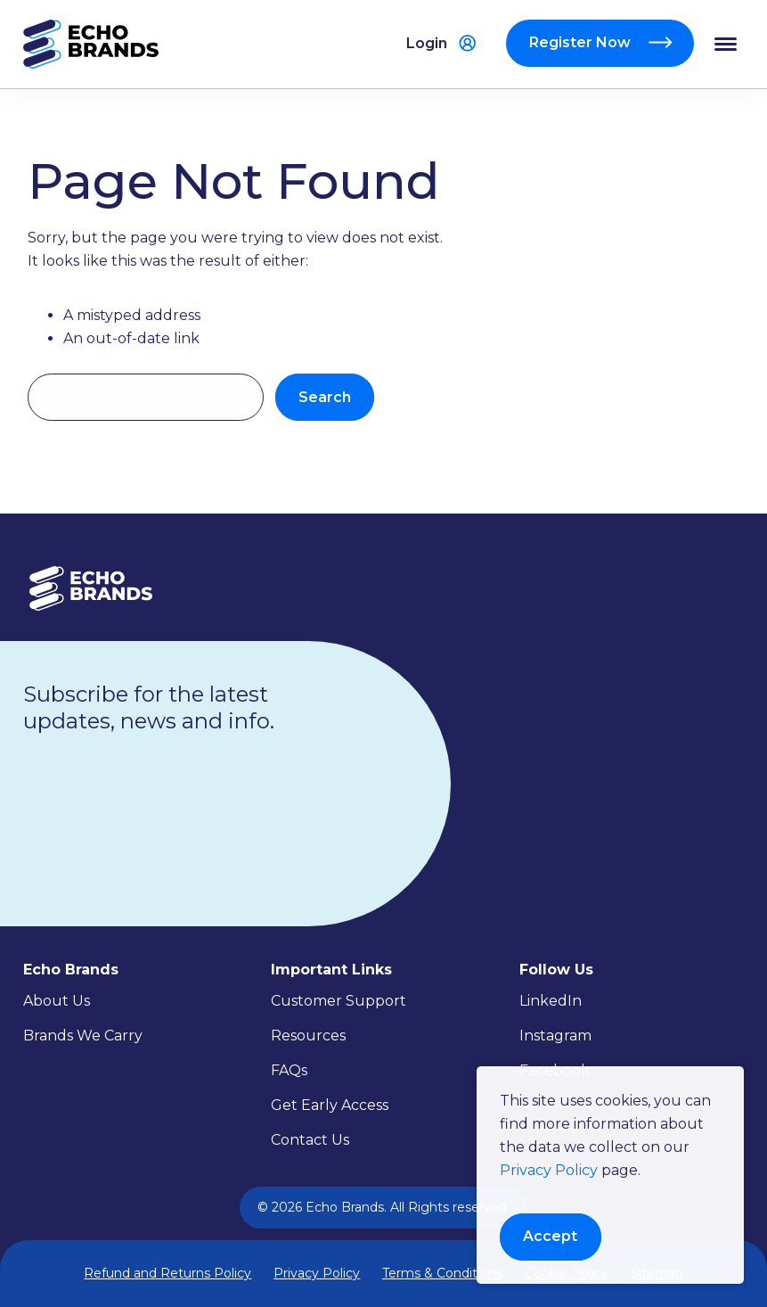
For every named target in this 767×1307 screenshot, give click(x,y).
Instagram (555, 1035)
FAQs (289, 1070)
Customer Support (338, 1000)
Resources (308, 1035)
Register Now (581, 42)
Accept (550, 1236)
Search (324, 397)
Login (426, 43)
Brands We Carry (83, 1035)
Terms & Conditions (442, 1273)
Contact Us (310, 1139)
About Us (56, 1000)
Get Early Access (329, 1105)
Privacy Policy (549, 1170)
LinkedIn (550, 1000)
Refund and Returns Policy (167, 1273)
